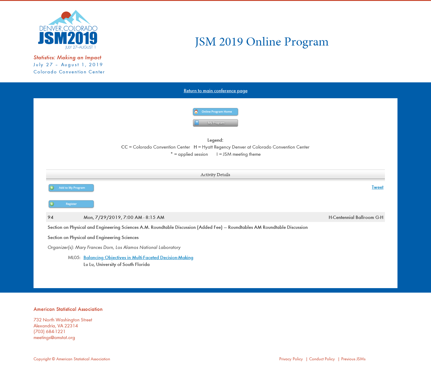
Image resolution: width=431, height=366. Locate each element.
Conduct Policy (322, 359)
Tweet (377, 186)
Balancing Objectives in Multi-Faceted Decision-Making (138, 257)
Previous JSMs (353, 359)
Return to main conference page (216, 90)
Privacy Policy (291, 359)
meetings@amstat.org (54, 337)
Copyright (42, 359)
